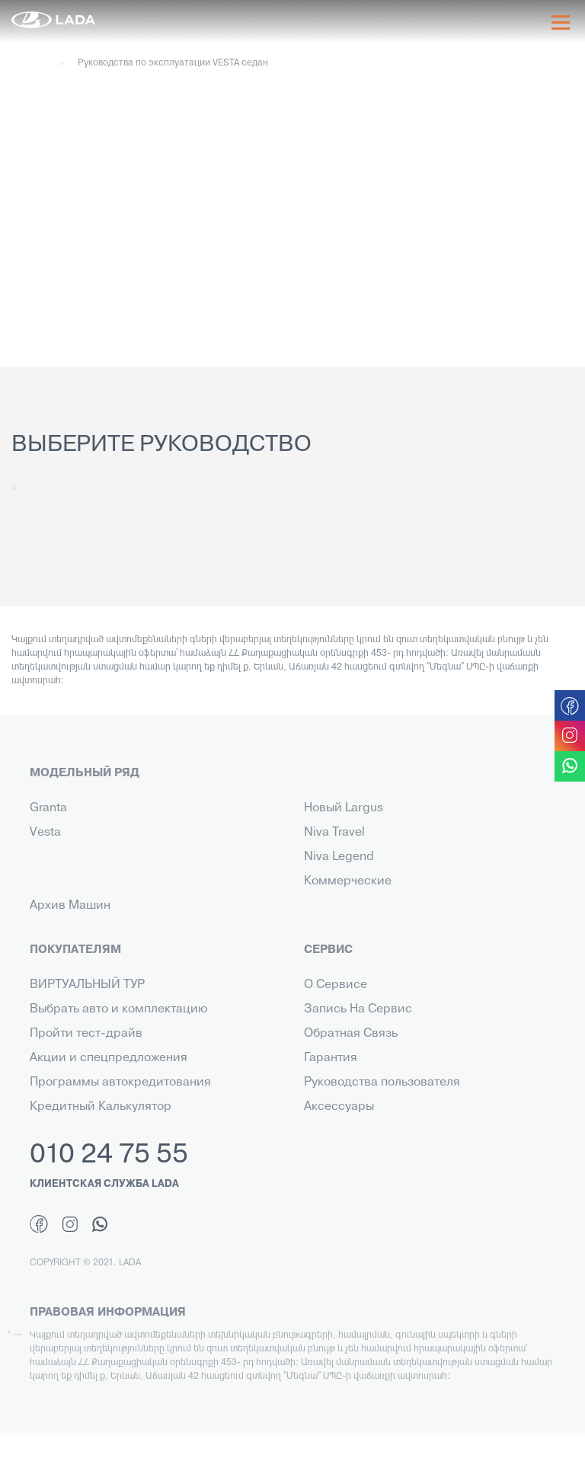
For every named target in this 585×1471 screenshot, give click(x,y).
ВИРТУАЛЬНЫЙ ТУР (87, 985)
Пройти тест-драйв (86, 1033)
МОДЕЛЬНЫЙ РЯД (84, 773)
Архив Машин (70, 905)
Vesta (45, 832)
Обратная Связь (351, 1033)
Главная (28, 63)
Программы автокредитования (120, 1082)
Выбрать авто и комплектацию (118, 1009)
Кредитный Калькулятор (100, 1107)
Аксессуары (339, 1107)
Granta (48, 808)
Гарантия (330, 1058)
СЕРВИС (328, 950)
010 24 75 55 (109, 1155)
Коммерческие (348, 881)
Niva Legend (339, 857)
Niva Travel (334, 832)
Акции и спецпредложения (108, 1058)
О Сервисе (335, 985)
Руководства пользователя (382, 1082)
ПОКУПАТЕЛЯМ (75, 950)
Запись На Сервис (358, 1009)
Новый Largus (343, 808)
